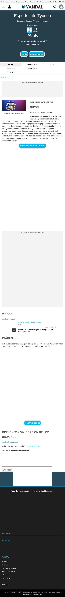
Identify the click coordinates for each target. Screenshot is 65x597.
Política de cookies (7, 578)
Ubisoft (39, 2)
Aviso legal (5, 575)
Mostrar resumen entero (32, 146)
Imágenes (32, 68)
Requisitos (32, 64)
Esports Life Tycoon (32, 15)
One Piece (6, 2)
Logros (24, 54)
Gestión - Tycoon (32, 21)
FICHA (10, 64)
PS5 (63, 2)
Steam (27, 2)
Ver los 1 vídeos (8, 319)
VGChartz (5, 585)
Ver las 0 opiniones (10, 442)
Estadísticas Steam (36, 54)
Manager (44, 21)
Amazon (33, 2)
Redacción (5, 561)
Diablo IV (58, 2)
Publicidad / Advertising (9, 568)
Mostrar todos (32, 423)
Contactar (5, 565)
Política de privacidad (8, 571)
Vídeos (10, 72)
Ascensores (20, 2)
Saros (13, 2)
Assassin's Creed (48, 2)
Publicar (7, 470)
